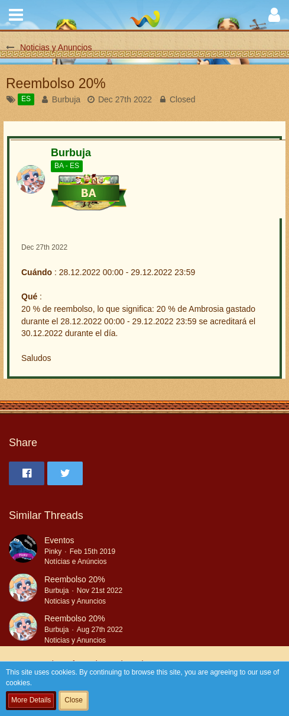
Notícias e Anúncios (75, 561)
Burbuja (66, 99)
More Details (31, 700)
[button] (16, 14)
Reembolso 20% (74, 579)
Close (73, 700)
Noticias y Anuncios (75, 601)
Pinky (52, 551)
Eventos (59, 540)
